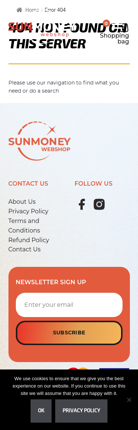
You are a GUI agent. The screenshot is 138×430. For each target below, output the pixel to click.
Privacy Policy (28, 211)
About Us (22, 201)
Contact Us (24, 249)
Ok (41, 410)
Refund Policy (28, 240)
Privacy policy (81, 410)
